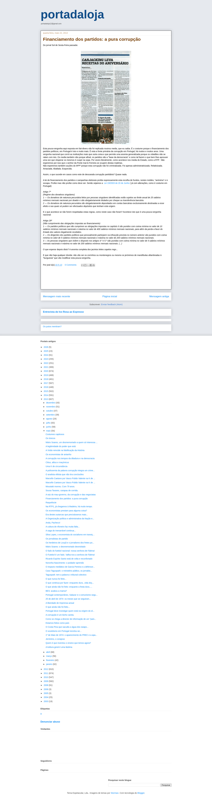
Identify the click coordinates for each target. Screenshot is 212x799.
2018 (46, 379)
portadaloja (72, 14)
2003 (46, 701)
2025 (46, 351)
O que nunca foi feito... (56, 579)
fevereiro (50, 660)
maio (48, 431)
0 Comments (70, 265)
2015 (46, 391)
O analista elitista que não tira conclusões (65, 474)
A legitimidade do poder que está (61, 446)
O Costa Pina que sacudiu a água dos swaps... (67, 627)
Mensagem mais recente (56, 296)
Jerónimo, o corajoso (55, 639)
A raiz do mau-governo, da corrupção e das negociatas (71, 494)
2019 (46, 375)
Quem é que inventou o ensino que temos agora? (68, 643)
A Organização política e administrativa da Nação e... (70, 518)
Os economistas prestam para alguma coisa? (66, 510)
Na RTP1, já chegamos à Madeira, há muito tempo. (69, 506)
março (49, 656)
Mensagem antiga (159, 296)
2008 (46, 685)
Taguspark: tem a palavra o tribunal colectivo (66, 575)
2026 (46, 347)
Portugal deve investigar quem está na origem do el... (70, 611)
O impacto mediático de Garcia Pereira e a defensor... (70, 567)
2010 (46, 677)
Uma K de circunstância (56, 466)
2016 (46, 387)
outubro (50, 411)
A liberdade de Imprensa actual (60, 603)
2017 (46, 383)
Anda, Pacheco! (53, 522)
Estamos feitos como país (57, 623)
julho (48, 423)
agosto (49, 419)
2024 (46, 355)
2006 (46, 689)
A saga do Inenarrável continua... (61, 530)
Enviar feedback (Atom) (111, 304)
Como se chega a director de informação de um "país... (71, 619)
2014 (46, 395)
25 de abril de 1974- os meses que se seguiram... (68, 599)
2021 (46, 367)
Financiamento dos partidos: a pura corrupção (67, 498)
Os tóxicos (50, 438)
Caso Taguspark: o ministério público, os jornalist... (69, 571)
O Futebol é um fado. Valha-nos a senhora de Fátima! (70, 555)
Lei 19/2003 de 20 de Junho (117, 183)
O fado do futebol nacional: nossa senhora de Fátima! (70, 551)
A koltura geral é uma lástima (59, 647)
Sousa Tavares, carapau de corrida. (62, 490)
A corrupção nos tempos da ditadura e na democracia (70, 458)
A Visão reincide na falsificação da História (65, 450)
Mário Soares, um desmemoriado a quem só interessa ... (72, 442)
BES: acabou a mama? (56, 591)
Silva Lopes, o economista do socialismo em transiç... (70, 534)
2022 (46, 363)
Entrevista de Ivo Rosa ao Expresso (63, 311)
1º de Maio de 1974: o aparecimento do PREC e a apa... (71, 635)
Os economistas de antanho (58, 454)
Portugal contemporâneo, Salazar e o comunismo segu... (72, 595)
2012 (46, 669)
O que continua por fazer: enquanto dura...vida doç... (70, 583)
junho (49, 427)
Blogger (141, 793)
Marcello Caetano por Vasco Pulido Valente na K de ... (70, 478)
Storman (115, 793)
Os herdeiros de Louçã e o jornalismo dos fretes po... (70, 542)
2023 (46, 359)
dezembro (51, 402)
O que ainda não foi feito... (58, 607)
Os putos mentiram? (52, 326)
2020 (46, 371)
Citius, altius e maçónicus (57, 462)
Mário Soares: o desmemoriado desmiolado (66, 546)
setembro (50, 415)
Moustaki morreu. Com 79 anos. (60, 486)
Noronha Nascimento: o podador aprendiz (65, 563)
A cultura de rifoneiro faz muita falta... (63, 526)
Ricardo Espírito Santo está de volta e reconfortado (69, 559)
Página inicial (109, 296)
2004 (46, 697)
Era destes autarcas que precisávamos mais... (67, 514)
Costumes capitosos (55, 434)
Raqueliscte (51, 502)
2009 (46, 681)
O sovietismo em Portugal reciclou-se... (64, 631)
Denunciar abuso (50, 721)
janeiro (49, 664)
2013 (46, 399)
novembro (51, 406)
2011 (46, 673)
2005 (46, 693)
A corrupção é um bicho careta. (60, 615)
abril (48, 652)
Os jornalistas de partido (57, 539)
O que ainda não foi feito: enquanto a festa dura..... (69, 587)
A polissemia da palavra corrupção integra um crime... (70, 470)
